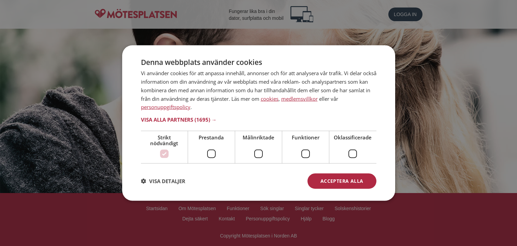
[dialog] (258, 123)
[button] (258, 120)
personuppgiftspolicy (165, 107)
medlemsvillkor (299, 98)
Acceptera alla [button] (341, 181)
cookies (269, 98)
